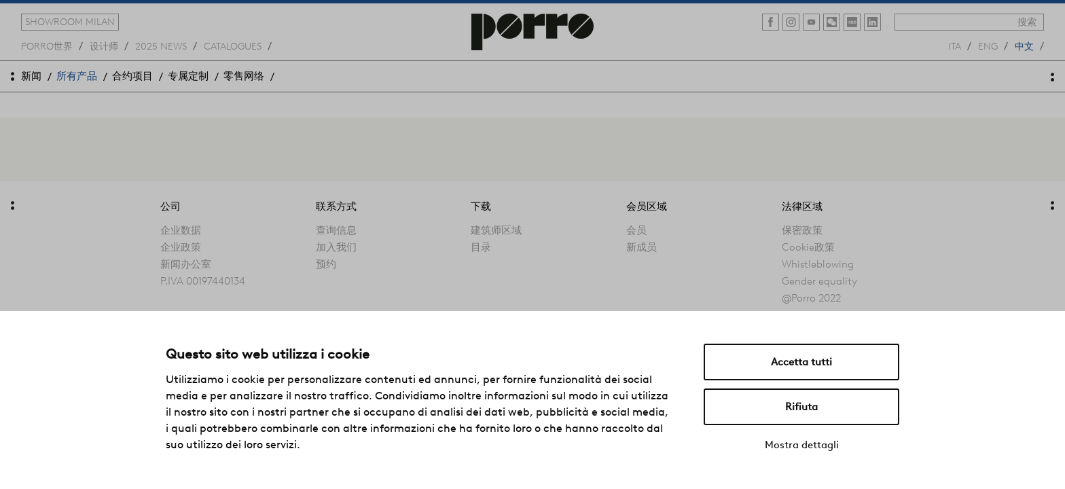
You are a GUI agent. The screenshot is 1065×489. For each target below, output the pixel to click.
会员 (636, 230)
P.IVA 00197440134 (202, 281)
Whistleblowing (818, 264)
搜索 (1026, 21)
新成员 (641, 247)
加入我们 (336, 247)
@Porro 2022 (811, 298)
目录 (481, 247)
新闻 (31, 76)
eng (988, 45)
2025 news (161, 45)
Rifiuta (801, 407)
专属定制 (188, 76)
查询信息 (336, 230)
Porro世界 (47, 45)
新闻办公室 (185, 264)
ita (954, 45)
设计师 (104, 45)
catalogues (232, 45)
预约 (326, 264)
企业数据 (180, 230)
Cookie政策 (808, 247)
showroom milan (70, 21)
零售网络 (243, 76)
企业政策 (180, 247)
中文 (1024, 45)
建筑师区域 (496, 230)
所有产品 (76, 76)
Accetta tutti (801, 362)
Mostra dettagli (802, 445)
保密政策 (802, 230)
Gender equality (819, 281)
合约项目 (132, 76)
